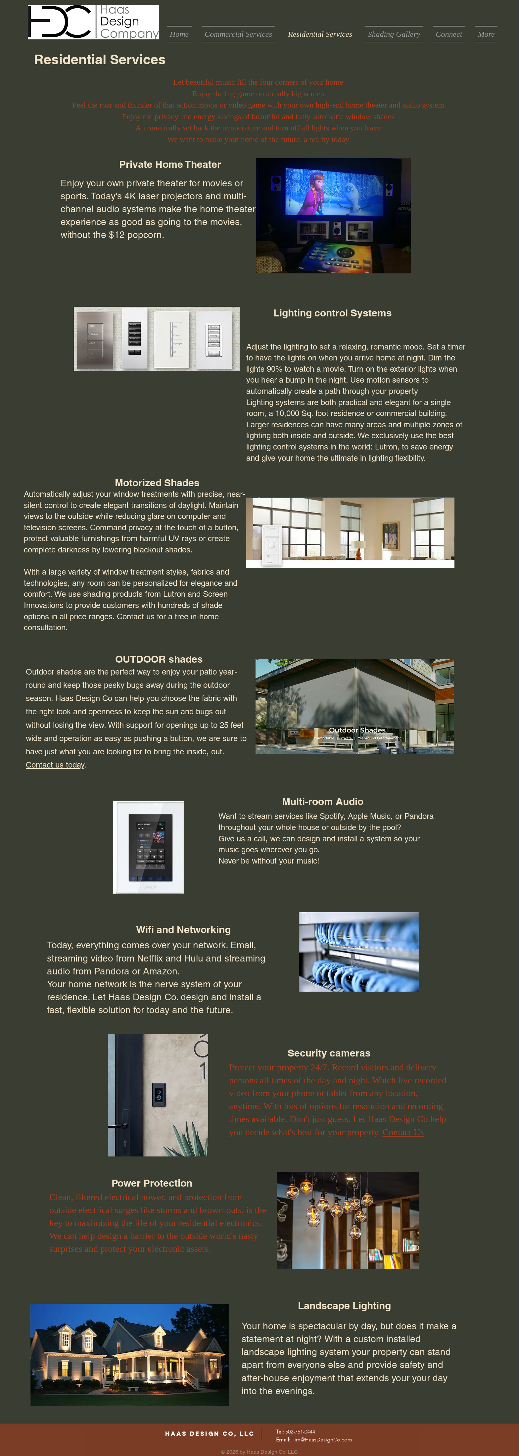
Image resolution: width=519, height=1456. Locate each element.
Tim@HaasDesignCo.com (322, 1439)
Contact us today (55, 764)
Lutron (386, 446)
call (259, 838)
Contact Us (403, 1132)
